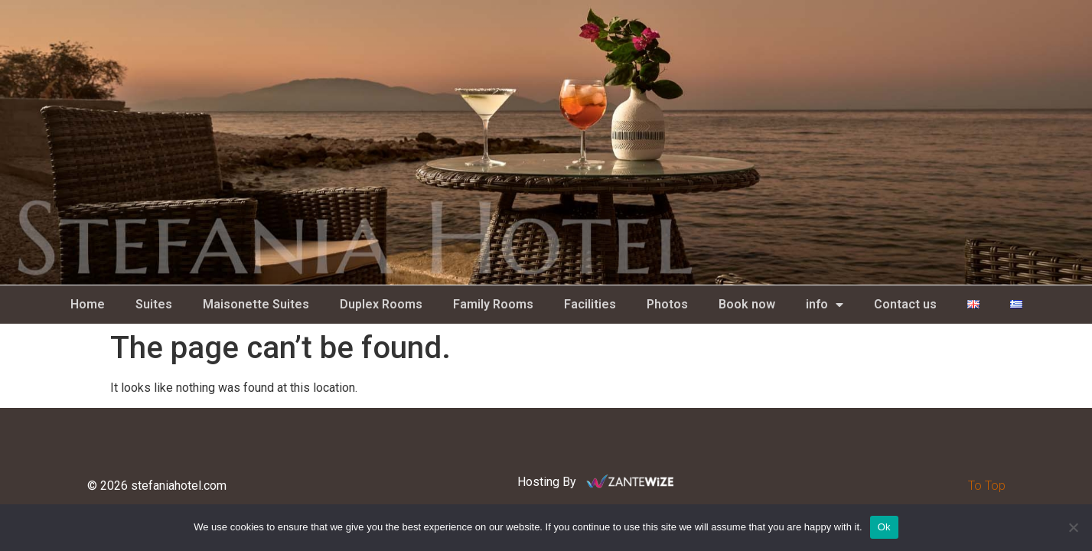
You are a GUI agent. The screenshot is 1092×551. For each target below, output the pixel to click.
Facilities (590, 304)
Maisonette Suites (256, 304)
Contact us (905, 304)
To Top (987, 485)
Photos (667, 304)
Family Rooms (493, 304)
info (824, 304)
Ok (884, 527)
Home (87, 304)
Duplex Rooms (381, 304)
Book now (747, 304)
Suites (153, 304)
